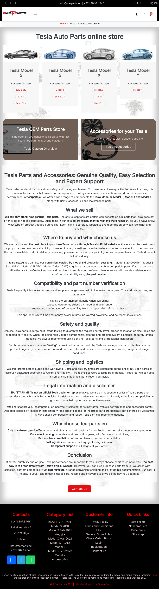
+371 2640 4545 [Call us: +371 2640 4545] (94, 3)
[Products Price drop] (138, 530)
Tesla (154, 575)
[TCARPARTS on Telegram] (10, 3)
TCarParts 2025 (62, 584)
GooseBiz (103, 584)
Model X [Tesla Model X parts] (98, 89)
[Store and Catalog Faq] (99, 530)
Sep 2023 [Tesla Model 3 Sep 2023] (60, 96)
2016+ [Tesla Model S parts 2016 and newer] (21, 96)
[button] (137, 14)
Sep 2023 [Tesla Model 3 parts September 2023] (21, 103)
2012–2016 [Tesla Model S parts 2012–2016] (20, 89)
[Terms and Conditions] (99, 526)
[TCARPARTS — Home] (14, 13)
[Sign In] (99, 543)
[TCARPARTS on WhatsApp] (15, 3)
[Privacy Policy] (99, 522)
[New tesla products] (138, 526)
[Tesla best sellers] (138, 522)
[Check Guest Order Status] (99, 538)
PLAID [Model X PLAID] (99, 96)
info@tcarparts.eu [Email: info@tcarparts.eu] (70, 3)
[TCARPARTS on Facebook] (5, 3)
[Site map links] (138, 534)
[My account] (144, 14)
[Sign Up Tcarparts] (99, 547)
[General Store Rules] (99, 534)
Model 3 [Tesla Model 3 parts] (60, 89)
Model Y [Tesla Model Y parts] (137, 89)
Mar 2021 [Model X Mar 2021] (98, 103)
